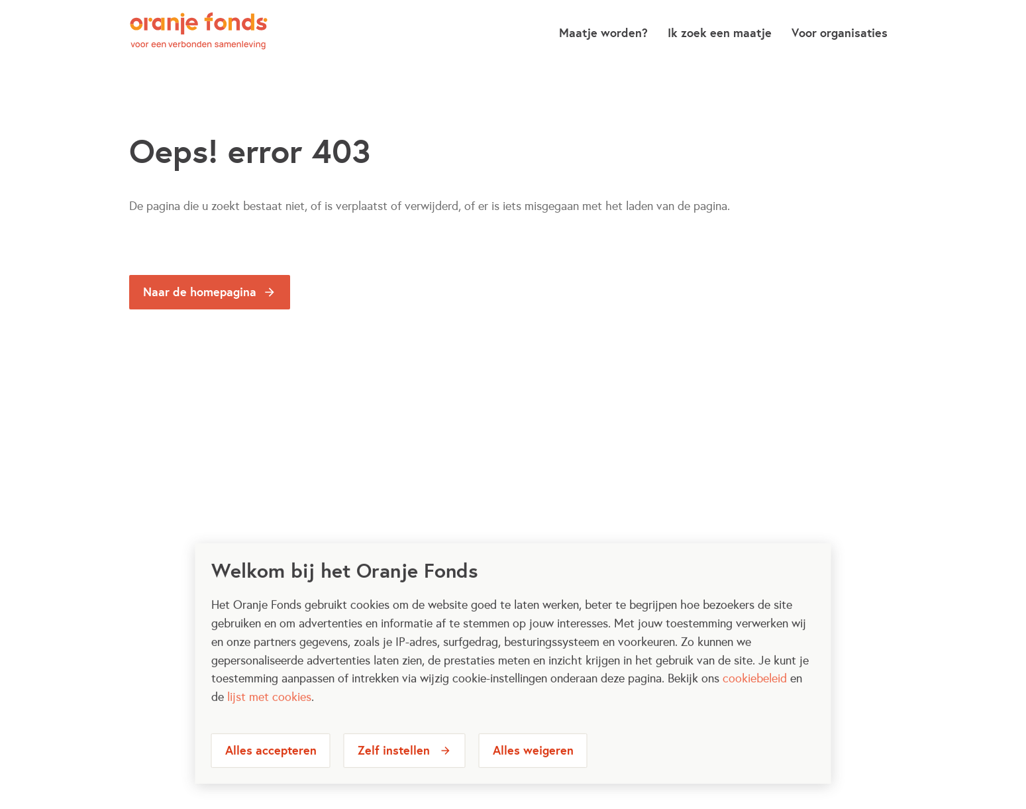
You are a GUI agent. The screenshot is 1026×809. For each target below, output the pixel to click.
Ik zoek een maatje (720, 32)
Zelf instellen (394, 761)
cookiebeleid (755, 689)
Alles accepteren (271, 761)
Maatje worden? (603, 32)
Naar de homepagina (199, 291)
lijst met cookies (269, 707)
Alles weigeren (533, 761)
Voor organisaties (840, 32)
